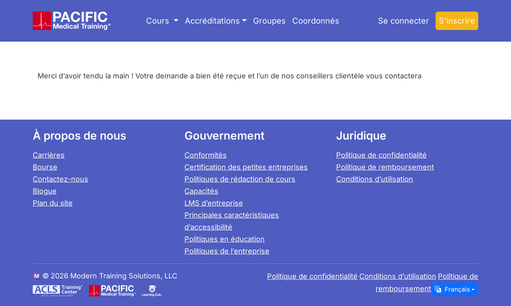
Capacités (201, 191)
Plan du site (53, 203)
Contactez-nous (60, 179)
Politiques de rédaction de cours (239, 179)
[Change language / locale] (454, 289)
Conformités (205, 155)
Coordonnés (315, 21)
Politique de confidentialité (381, 155)
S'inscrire (457, 21)
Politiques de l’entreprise (226, 251)
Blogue (45, 191)
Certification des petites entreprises (246, 167)
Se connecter (403, 21)
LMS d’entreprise (213, 203)
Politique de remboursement (385, 167)
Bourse (45, 167)
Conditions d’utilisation (374, 179)
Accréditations (212, 21)
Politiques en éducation (224, 239)
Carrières (49, 155)
